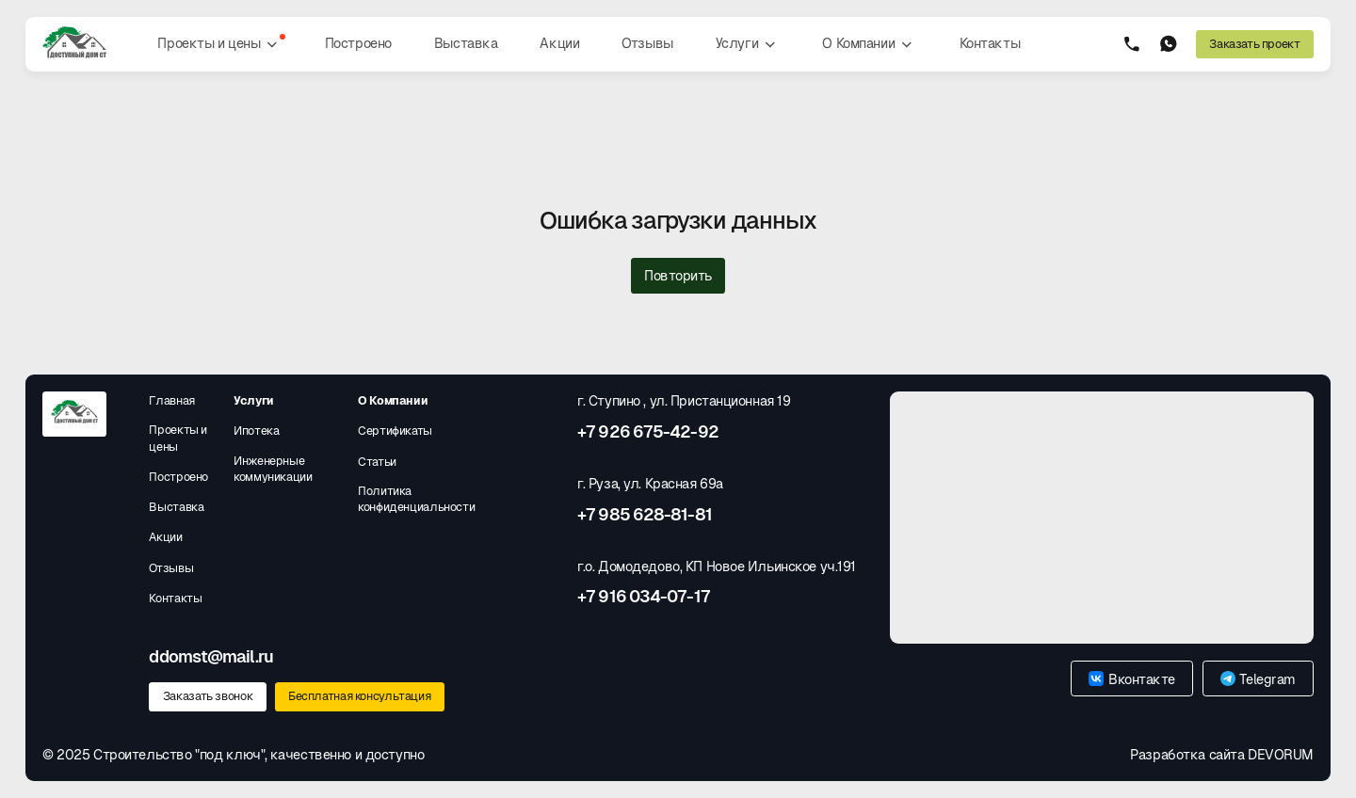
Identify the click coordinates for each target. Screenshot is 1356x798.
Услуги (748, 44)
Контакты (990, 43)
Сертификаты (395, 430)
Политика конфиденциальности (416, 499)
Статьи (377, 462)
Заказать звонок (207, 696)
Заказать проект (1254, 44)
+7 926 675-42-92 (647, 431)
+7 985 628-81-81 (644, 514)
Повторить (678, 275)
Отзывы (647, 43)
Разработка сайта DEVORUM (1222, 754)
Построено (358, 43)
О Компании (869, 44)
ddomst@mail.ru (210, 656)
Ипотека (256, 430)
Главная (171, 400)
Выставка (466, 43)
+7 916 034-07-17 (643, 596)
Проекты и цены (221, 44)
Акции (559, 43)
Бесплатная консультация (359, 696)
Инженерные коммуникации (273, 469)
